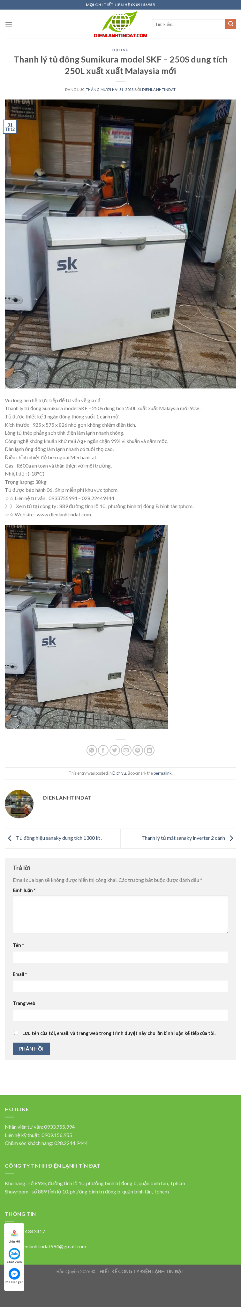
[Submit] (230, 24)
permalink (163, 773)
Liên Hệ (14, 1235)
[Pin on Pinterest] (137, 750)
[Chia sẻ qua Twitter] (114, 750)
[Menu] (8, 24)
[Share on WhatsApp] (92, 750)
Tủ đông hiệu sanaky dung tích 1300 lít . (53, 838)
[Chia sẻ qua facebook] (103, 750)
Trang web (24, 1003)
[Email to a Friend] (126, 750)
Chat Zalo (14, 1256)
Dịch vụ (120, 50)
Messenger (14, 1276)
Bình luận (24, 890)
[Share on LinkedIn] (149, 750)
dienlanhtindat (159, 89)
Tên (18, 945)
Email (20, 974)
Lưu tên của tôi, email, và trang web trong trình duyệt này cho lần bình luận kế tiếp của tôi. (118, 1033)
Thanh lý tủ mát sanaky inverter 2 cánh (188, 838)
